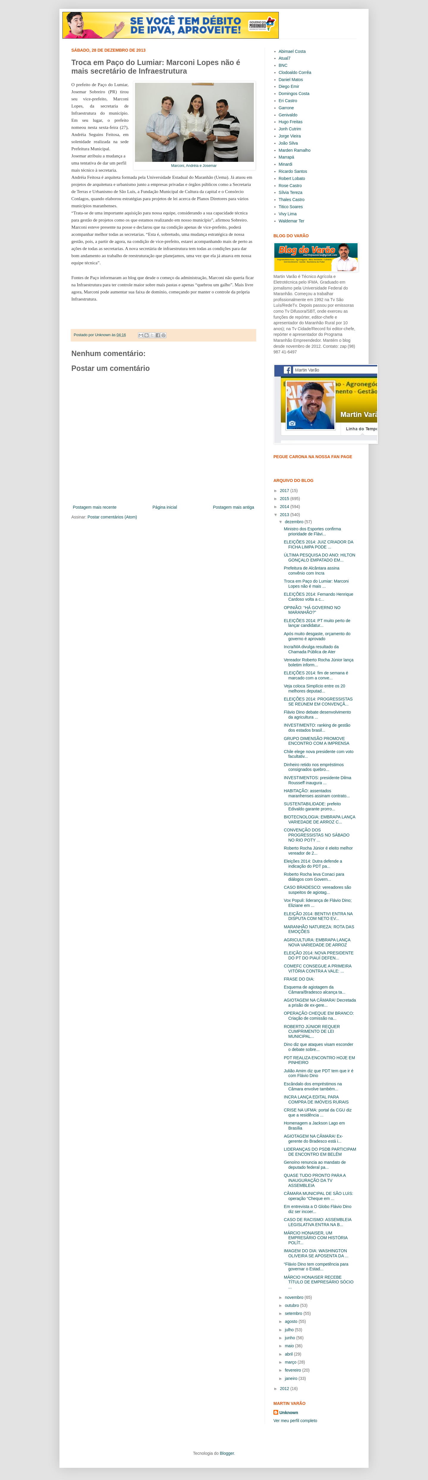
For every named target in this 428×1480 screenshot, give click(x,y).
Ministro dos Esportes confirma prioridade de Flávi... (312, 531)
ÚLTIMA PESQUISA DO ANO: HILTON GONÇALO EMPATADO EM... (319, 557)
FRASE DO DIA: (299, 979)
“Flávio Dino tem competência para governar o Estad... (316, 1267)
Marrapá (286, 157)
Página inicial (164, 507)
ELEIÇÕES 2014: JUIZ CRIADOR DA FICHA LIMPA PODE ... (318, 544)
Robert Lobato (292, 178)
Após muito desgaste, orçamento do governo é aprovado (317, 636)
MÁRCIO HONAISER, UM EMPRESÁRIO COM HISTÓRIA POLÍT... (315, 1238)
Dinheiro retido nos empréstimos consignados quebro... (314, 767)
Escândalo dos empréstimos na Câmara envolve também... (313, 1086)
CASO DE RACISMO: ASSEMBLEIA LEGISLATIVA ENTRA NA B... (317, 1222)
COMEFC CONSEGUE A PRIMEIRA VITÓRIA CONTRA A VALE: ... (317, 968)
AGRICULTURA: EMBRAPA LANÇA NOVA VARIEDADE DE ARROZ (317, 942)
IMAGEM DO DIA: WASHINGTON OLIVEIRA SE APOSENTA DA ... (316, 1253)
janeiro (291, 1378)
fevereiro (293, 1370)
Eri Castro (288, 100)
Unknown (288, 1412)
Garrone (286, 107)
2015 (285, 498)
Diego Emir (289, 86)
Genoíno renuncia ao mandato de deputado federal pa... (315, 1165)
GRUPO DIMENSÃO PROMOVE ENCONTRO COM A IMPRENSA (316, 741)
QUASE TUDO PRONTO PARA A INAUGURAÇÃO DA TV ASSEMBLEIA (315, 1180)
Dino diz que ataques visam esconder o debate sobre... (318, 1047)
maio (290, 1345)
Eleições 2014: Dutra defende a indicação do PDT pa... (313, 864)
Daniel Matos (291, 79)
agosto (291, 1321)
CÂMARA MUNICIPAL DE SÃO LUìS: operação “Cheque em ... (318, 1196)
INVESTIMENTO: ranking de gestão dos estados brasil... (317, 728)
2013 (285, 514)
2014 (285, 506)
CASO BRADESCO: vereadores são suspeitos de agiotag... (317, 890)
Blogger (227, 1453)
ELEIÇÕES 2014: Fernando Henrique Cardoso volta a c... (318, 597)
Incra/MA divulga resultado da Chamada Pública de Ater (311, 649)
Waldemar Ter (291, 221)
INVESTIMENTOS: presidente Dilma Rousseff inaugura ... (317, 780)
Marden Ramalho (295, 150)
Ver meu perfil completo (295, 1420)
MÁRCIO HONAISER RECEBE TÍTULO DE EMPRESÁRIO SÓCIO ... (318, 1282)
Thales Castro (292, 199)
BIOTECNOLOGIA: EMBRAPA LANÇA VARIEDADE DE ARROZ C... (319, 819)
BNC (283, 65)
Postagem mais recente (95, 507)
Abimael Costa (292, 51)
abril (289, 1354)
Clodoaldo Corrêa (295, 72)
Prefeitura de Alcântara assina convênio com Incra (311, 570)
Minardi (285, 164)
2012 (285, 1388)
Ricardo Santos (293, 171)
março (291, 1362)
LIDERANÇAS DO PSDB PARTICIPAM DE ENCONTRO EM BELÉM (320, 1152)
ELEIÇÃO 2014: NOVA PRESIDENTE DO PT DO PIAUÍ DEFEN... (319, 955)
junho (290, 1337)
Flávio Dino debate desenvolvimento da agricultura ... (317, 715)
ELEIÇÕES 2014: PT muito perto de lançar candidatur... (317, 623)
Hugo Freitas (291, 121)
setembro (294, 1313)
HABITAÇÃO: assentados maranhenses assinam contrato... (317, 793)
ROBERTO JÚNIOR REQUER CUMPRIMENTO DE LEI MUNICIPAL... (312, 1031)
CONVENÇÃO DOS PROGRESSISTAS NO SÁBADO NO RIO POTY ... (317, 835)
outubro (292, 1305)
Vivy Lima (288, 213)
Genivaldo (288, 115)
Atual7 (285, 58)
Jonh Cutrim (290, 129)
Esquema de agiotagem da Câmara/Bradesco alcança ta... (314, 989)
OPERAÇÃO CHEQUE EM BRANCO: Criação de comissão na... (319, 1016)
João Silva (288, 143)
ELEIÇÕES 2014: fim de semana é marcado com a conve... (316, 675)
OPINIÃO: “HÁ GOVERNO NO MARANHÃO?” (312, 610)
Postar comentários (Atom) (112, 517)
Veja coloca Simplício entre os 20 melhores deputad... (314, 688)
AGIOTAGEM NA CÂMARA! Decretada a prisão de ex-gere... (320, 1003)
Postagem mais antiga (233, 507)
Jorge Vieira (290, 136)
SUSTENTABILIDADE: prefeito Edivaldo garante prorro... (312, 806)
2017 (285, 490)
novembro (294, 1297)
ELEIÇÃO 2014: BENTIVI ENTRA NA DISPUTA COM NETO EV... (318, 916)
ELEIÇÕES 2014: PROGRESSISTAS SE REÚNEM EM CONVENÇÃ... (318, 701)
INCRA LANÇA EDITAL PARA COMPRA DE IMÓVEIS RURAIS (316, 1099)
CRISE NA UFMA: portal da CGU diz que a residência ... (318, 1112)
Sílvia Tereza (291, 192)
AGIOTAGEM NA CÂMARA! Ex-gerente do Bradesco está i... (313, 1139)
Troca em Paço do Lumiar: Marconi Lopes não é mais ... (316, 584)
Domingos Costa (294, 93)
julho (290, 1329)
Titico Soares (291, 206)
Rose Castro (290, 185)
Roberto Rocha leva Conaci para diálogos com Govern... (314, 877)
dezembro (294, 521)
